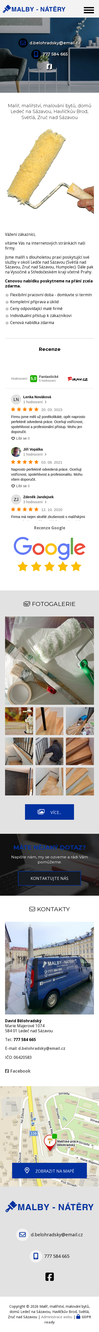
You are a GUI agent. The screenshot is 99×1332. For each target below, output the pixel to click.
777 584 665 (55, 54)
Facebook (20, 1071)
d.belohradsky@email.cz (55, 43)
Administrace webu (56, 1316)
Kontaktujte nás (49, 878)
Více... (56, 812)
